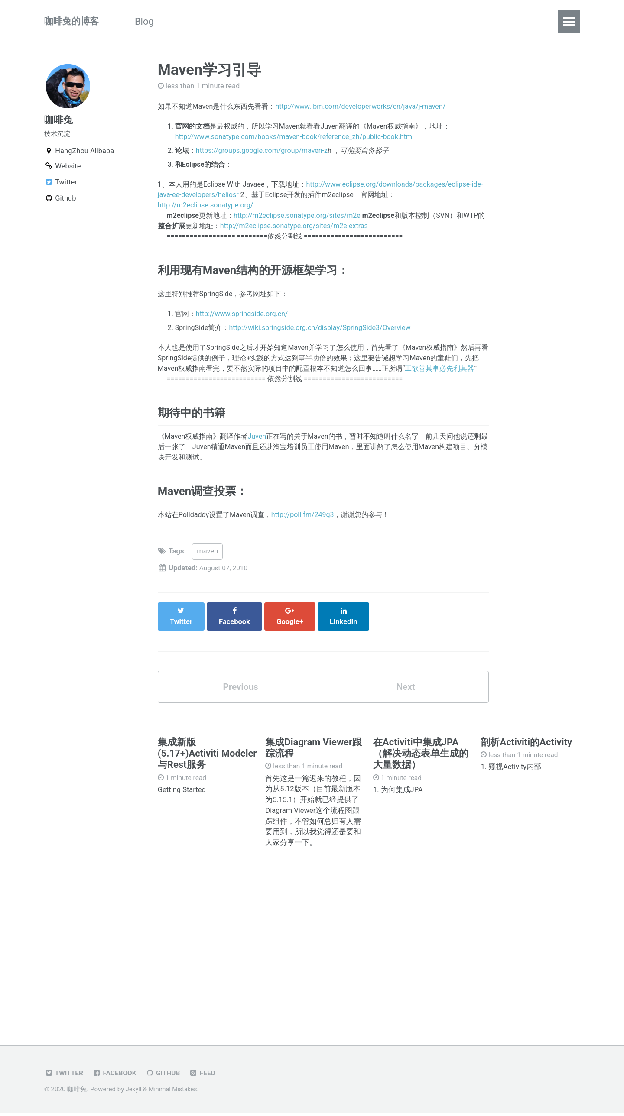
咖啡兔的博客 (72, 21)
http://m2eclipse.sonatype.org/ (206, 205)
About (495, 21)
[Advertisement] (312, 949)
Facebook (117, 1075)
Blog (149, 21)
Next (406, 687)
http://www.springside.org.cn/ (242, 317)
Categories (354, 21)
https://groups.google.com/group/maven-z (262, 150)
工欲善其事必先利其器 (439, 371)
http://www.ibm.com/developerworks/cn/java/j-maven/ (360, 106)
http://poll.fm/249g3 (302, 524)
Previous (241, 687)
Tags (406, 21)
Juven (256, 443)
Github (449, 21)
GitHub (168, 1075)
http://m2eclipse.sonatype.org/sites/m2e (297, 215)
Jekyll (134, 1092)
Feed (209, 1075)
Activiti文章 (288, 21)
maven (207, 560)
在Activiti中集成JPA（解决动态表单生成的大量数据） (420, 755)
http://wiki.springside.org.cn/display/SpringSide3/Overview (319, 331)
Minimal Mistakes (175, 1092)
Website (62, 169)
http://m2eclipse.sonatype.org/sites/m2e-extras (294, 226)
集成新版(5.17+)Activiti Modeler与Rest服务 (207, 755)
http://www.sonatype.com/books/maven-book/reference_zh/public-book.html (294, 137)
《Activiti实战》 (211, 21)
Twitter (60, 185)
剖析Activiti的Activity (526, 743)
